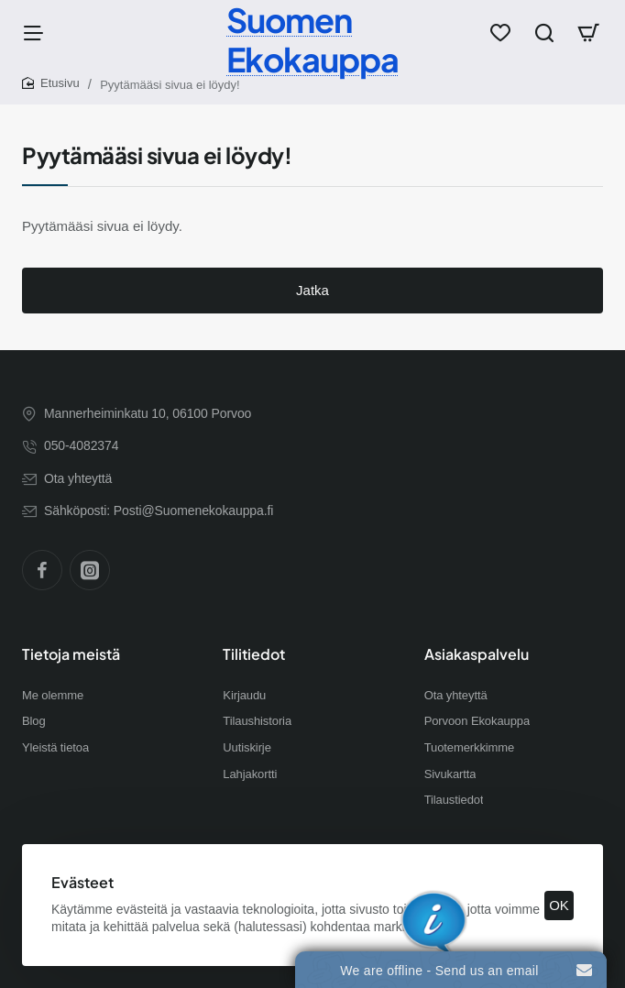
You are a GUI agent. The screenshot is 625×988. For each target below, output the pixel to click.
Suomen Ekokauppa (312, 39)
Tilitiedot (254, 654)
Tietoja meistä (71, 654)
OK (559, 905)
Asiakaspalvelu (476, 654)
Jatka (312, 290)
